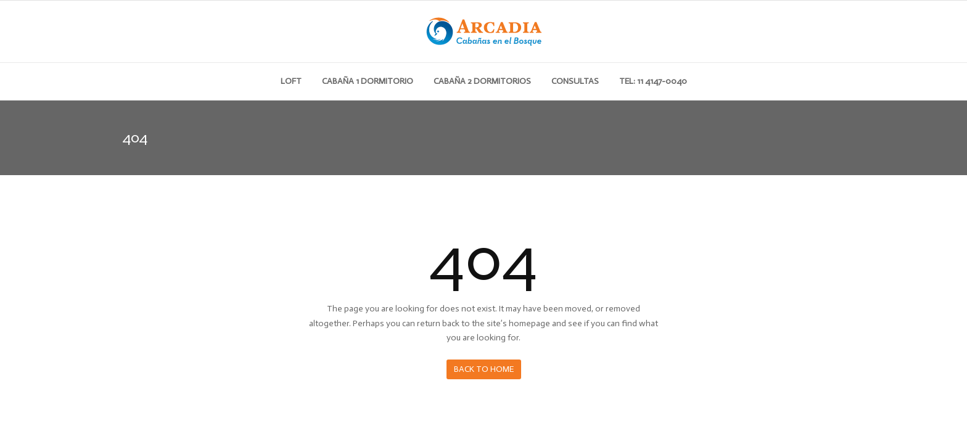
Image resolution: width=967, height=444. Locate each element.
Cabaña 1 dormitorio (367, 81)
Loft (291, 81)
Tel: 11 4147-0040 (653, 81)
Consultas (575, 81)
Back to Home (484, 369)
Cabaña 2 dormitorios (482, 81)
